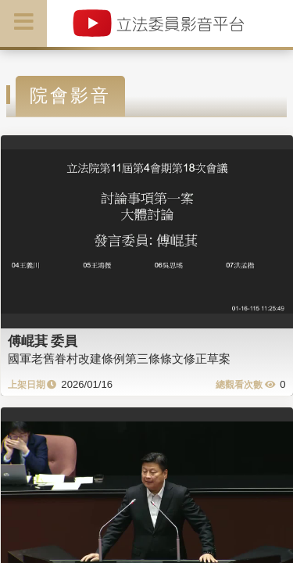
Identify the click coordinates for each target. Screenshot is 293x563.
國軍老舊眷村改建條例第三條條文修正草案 (119, 358)
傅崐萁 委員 (43, 341)
